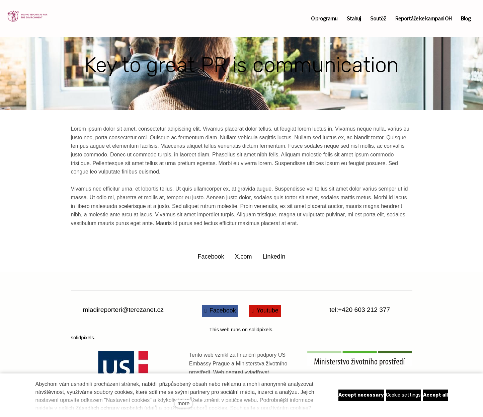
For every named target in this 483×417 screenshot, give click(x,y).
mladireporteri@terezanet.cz (123, 309)
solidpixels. (83, 337)
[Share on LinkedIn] (274, 257)
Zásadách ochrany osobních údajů (117, 408)
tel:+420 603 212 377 (359, 309)
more (183, 403)
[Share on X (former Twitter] (243, 257)
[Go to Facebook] (220, 311)
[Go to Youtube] (265, 311)
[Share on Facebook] (210, 257)
